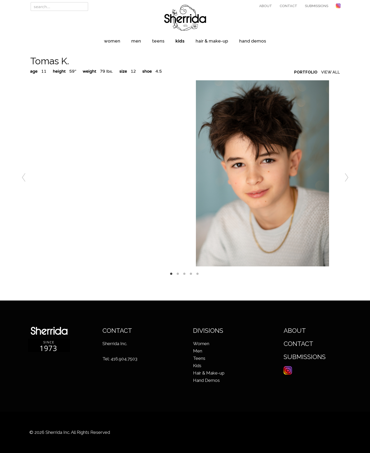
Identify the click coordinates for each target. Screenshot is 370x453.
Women (112, 41)
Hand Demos (252, 41)
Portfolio (305, 72)
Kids (180, 41)
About (265, 6)
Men (136, 41)
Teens (158, 41)
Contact (288, 6)
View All (330, 72)
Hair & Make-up (212, 41)
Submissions (316, 6)
